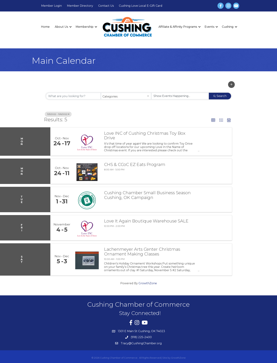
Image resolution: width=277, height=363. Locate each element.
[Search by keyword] (73, 96)
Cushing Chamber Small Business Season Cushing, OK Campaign (147, 195)
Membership (84, 26)
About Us (61, 26)
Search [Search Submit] (219, 96)
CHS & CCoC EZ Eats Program (134, 164)
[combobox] (126, 96)
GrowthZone (147, 283)
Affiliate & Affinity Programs (177, 26)
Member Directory (80, 5)
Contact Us (106, 5)
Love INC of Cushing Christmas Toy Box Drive (144, 135)
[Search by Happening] (180, 96)
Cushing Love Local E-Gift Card (140, 5)
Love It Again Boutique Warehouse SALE (146, 221)
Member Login (51, 5)
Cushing (228, 26)
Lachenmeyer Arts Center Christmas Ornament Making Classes (142, 251)
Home (45, 26)
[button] (231, 84)
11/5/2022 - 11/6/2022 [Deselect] (58, 114)
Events (209, 26)
